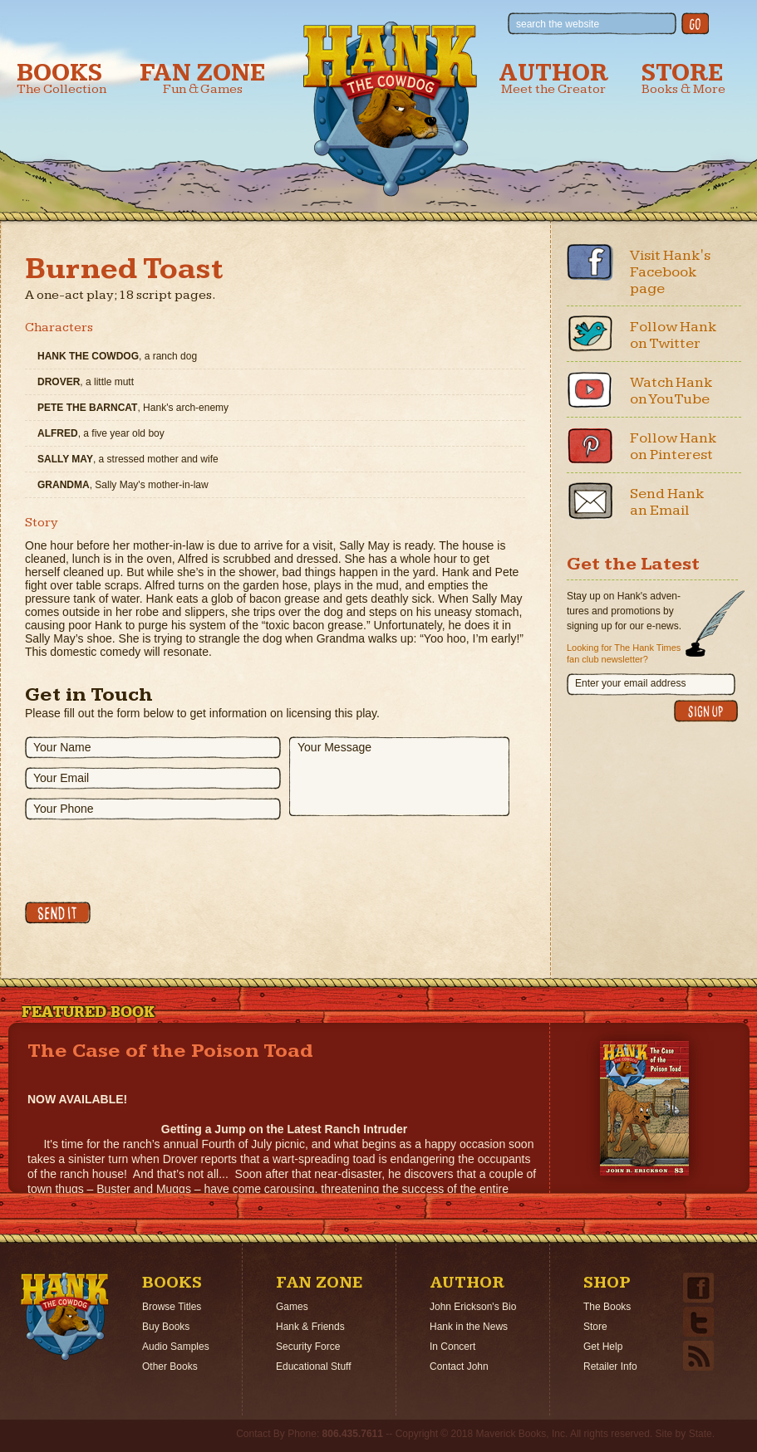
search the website (557, 24)
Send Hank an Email (667, 502)
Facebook (590, 262)
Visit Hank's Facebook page (670, 272)
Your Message (334, 747)
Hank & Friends (310, 1326)
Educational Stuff (313, 1366)
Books (61, 78)
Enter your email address (630, 683)
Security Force (308, 1346)
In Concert (452, 1346)
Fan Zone (203, 78)
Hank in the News (469, 1326)
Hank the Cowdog (390, 109)
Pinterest (590, 445)
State (700, 1434)
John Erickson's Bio (473, 1307)
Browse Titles (171, 1307)
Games (292, 1307)
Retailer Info (610, 1366)
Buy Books (165, 1326)
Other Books (170, 1366)
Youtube (590, 389)
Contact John (459, 1366)
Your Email (61, 778)
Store (683, 78)
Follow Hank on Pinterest (673, 446)
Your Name (62, 747)
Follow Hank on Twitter (673, 335)
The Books (607, 1307)
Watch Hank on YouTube (671, 391)
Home (65, 1317)
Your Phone (63, 808)
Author (553, 78)
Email (590, 501)
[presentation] (151, 861)
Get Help (602, 1346)
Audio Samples (175, 1346)
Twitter (590, 334)
